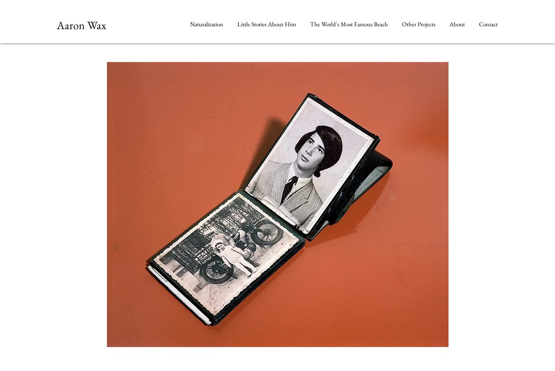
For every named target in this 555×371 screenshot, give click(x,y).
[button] (418, 24)
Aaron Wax (81, 25)
